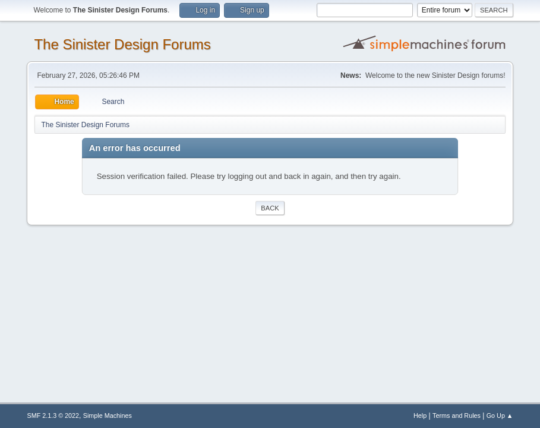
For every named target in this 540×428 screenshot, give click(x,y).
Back (270, 208)
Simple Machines (107, 415)
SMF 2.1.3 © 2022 (53, 415)
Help (420, 415)
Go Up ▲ (500, 415)
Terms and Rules (456, 415)
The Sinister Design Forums (122, 44)
